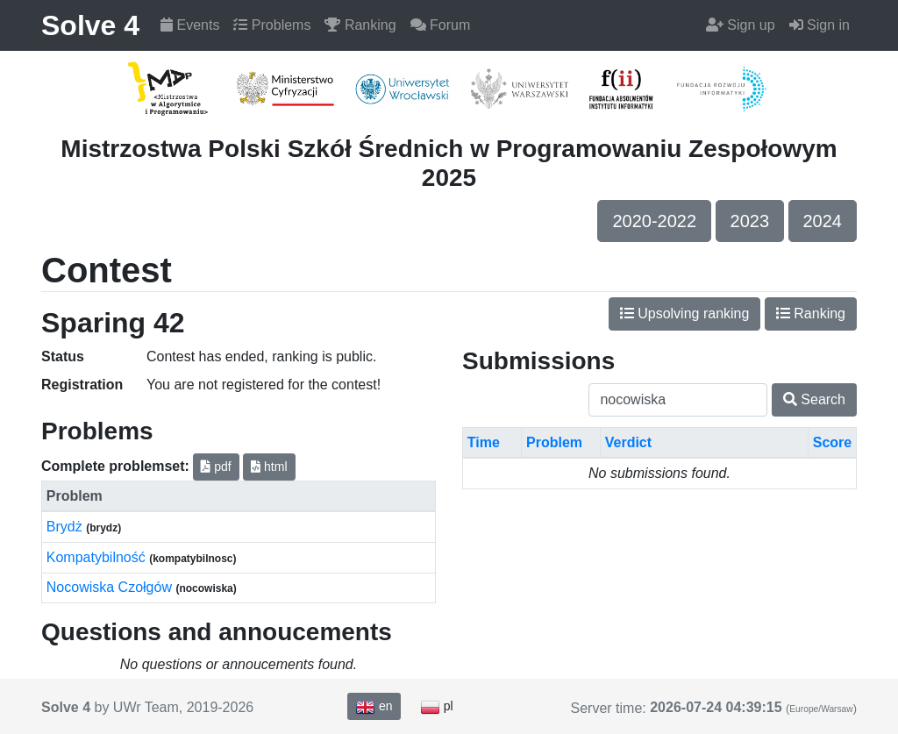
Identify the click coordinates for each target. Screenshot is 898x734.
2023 (750, 221)
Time (483, 442)
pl (436, 707)
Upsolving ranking (685, 313)
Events (189, 25)
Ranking (360, 25)
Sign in (819, 25)
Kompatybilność (97, 557)
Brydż (66, 526)
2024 (823, 221)
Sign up (740, 25)
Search (814, 399)
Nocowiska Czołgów (111, 587)
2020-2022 (654, 221)
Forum (440, 25)
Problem (554, 442)
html (269, 467)
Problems (271, 25)
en (373, 707)
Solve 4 (90, 25)
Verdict (628, 442)
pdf (216, 467)
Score (832, 442)
